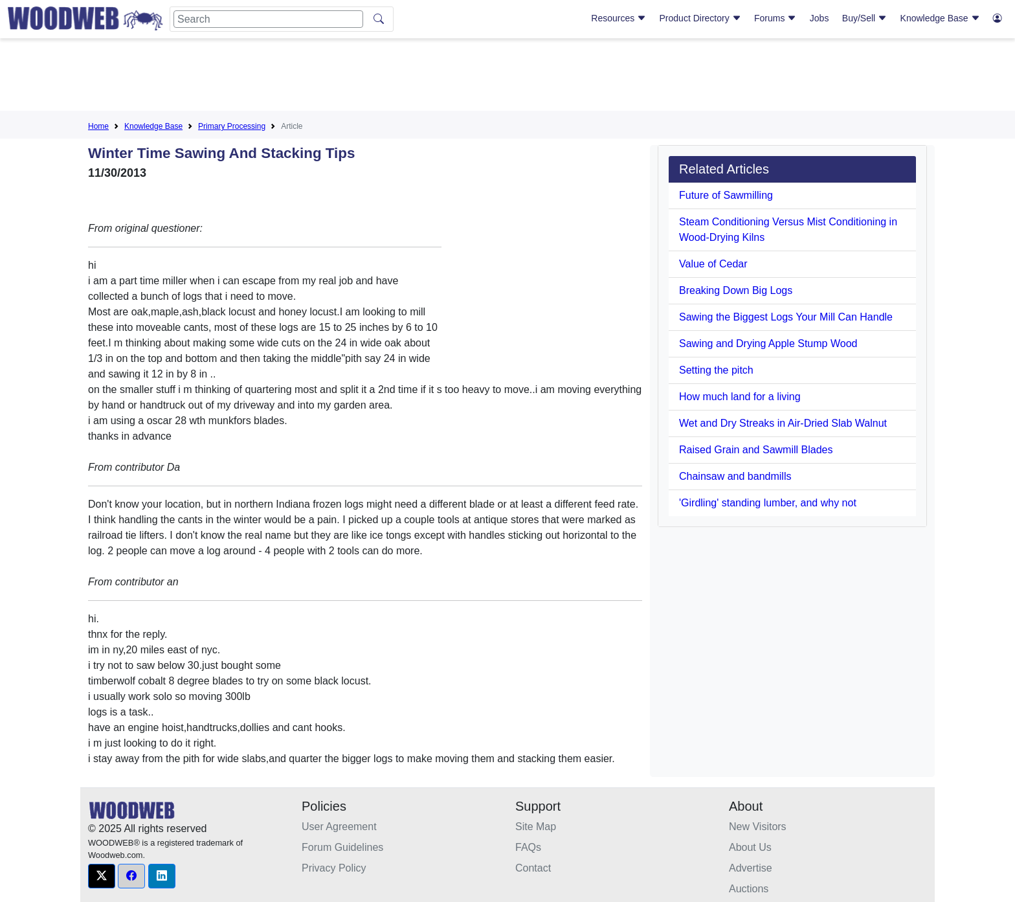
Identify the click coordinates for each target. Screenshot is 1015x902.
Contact (533, 868)
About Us (750, 847)
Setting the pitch (716, 370)
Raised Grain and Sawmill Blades (755, 449)
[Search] (268, 19)
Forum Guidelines (342, 847)
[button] (101, 876)
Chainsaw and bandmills (735, 476)
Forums (775, 18)
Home (98, 126)
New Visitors (757, 826)
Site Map (535, 826)
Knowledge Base (940, 18)
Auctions (748, 888)
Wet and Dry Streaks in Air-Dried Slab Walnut (783, 423)
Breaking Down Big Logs (735, 290)
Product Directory (700, 18)
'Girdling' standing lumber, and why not (767, 502)
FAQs (528, 847)
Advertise (750, 868)
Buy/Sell (864, 18)
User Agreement (339, 826)
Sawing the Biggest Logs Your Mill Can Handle (786, 316)
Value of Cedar (713, 263)
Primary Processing (231, 126)
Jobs (819, 18)
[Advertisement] (507, 77)
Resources (618, 18)
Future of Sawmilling (726, 195)
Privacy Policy (334, 868)
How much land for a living (740, 396)
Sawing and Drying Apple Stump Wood (768, 343)
